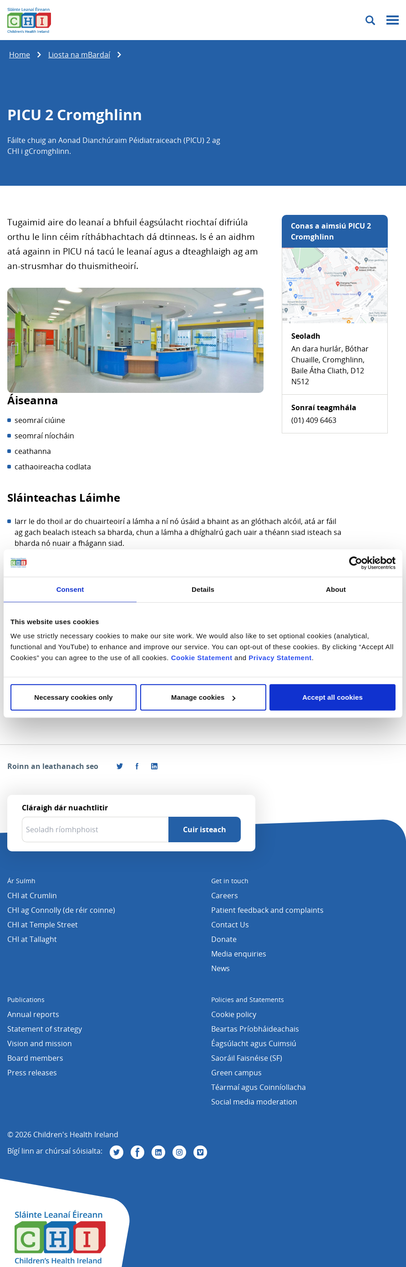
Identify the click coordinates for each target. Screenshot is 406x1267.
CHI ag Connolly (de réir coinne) (61, 910)
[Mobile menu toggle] (392, 20)
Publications (26, 999)
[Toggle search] (370, 20)
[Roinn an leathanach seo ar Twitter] (120, 766)
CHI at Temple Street (42, 925)
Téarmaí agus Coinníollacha (258, 1087)
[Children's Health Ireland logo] (29, 20)
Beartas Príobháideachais (255, 1029)
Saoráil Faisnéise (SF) (246, 1058)
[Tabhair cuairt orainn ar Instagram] (179, 1152)
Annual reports (33, 1014)
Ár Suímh (21, 880)
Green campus (236, 1073)
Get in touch (230, 880)
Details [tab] (203, 589)
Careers (224, 895)
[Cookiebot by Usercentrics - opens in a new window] (356, 563)
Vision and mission (39, 1043)
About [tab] (336, 589)
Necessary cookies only (73, 697)
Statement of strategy (44, 1029)
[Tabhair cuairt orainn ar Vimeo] (200, 1152)
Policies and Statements (247, 999)
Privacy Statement (280, 657)
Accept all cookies (332, 697)
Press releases (32, 1073)
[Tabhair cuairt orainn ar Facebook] (137, 766)
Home (19, 55)
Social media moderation (254, 1102)
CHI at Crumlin (32, 895)
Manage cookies (203, 697)
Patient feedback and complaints (267, 910)
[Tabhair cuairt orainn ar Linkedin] (158, 1152)
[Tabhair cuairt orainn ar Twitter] (116, 1152)
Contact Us (230, 925)
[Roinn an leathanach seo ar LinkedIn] (154, 766)
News (220, 968)
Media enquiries (238, 954)
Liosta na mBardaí (79, 55)
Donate (224, 939)
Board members (35, 1058)
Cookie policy (233, 1014)
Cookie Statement (202, 657)
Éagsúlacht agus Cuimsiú (253, 1043)
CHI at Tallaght (32, 939)
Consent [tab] (70, 589)
